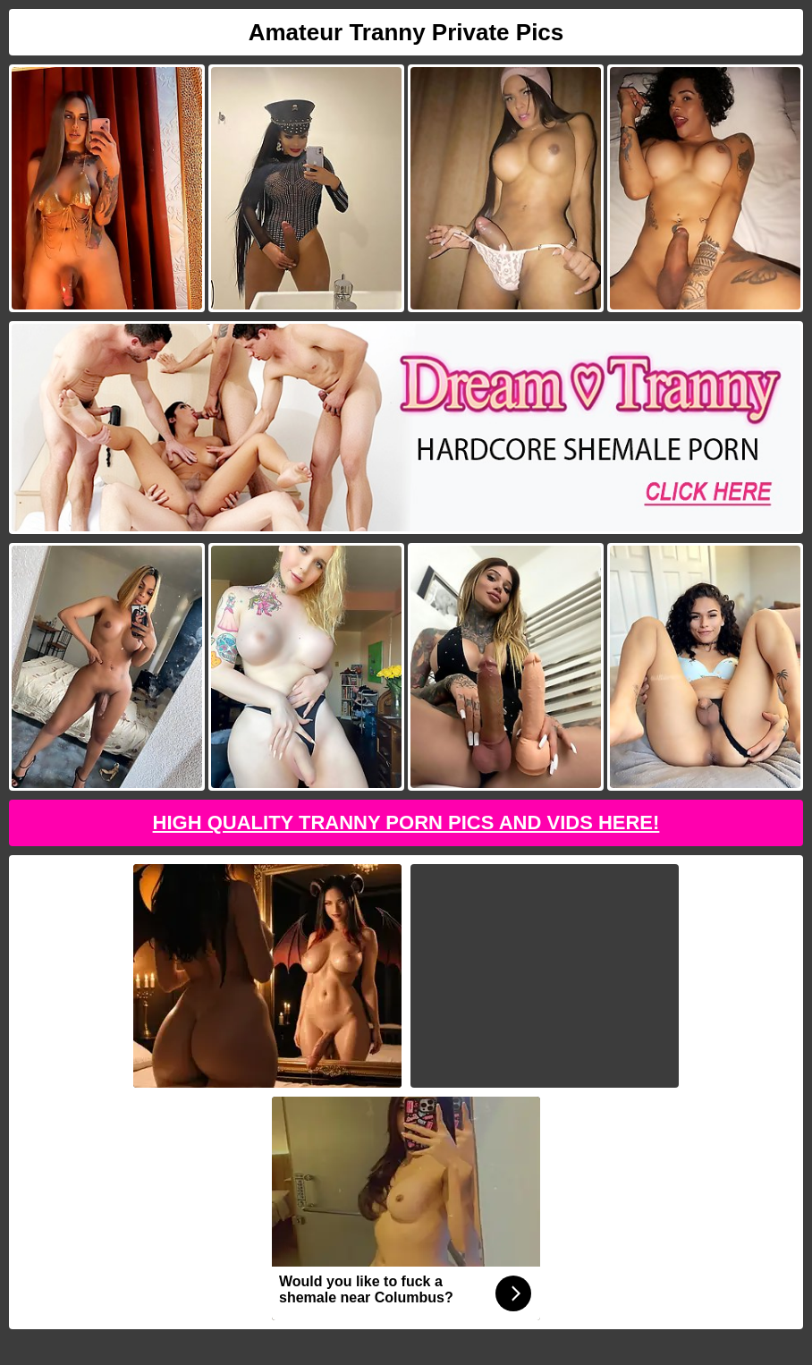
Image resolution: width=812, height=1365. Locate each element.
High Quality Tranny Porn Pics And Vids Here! (406, 822)
